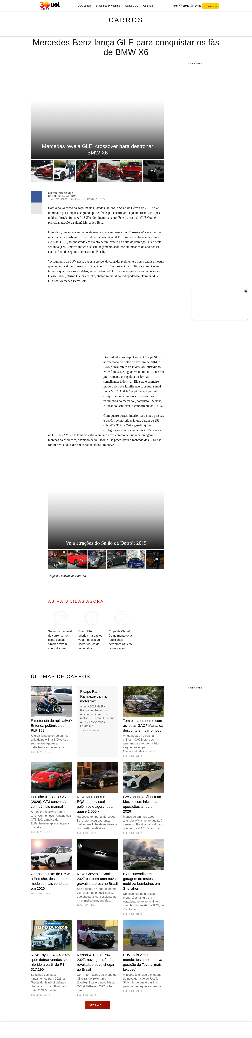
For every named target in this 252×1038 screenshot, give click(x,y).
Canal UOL (131, 5)
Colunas (148, 5)
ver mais (97, 1005)
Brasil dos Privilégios (108, 5)
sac (175, 6)
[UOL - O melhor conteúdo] (50, 6)
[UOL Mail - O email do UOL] (183, 6)
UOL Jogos (84, 5)
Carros (126, 20)
